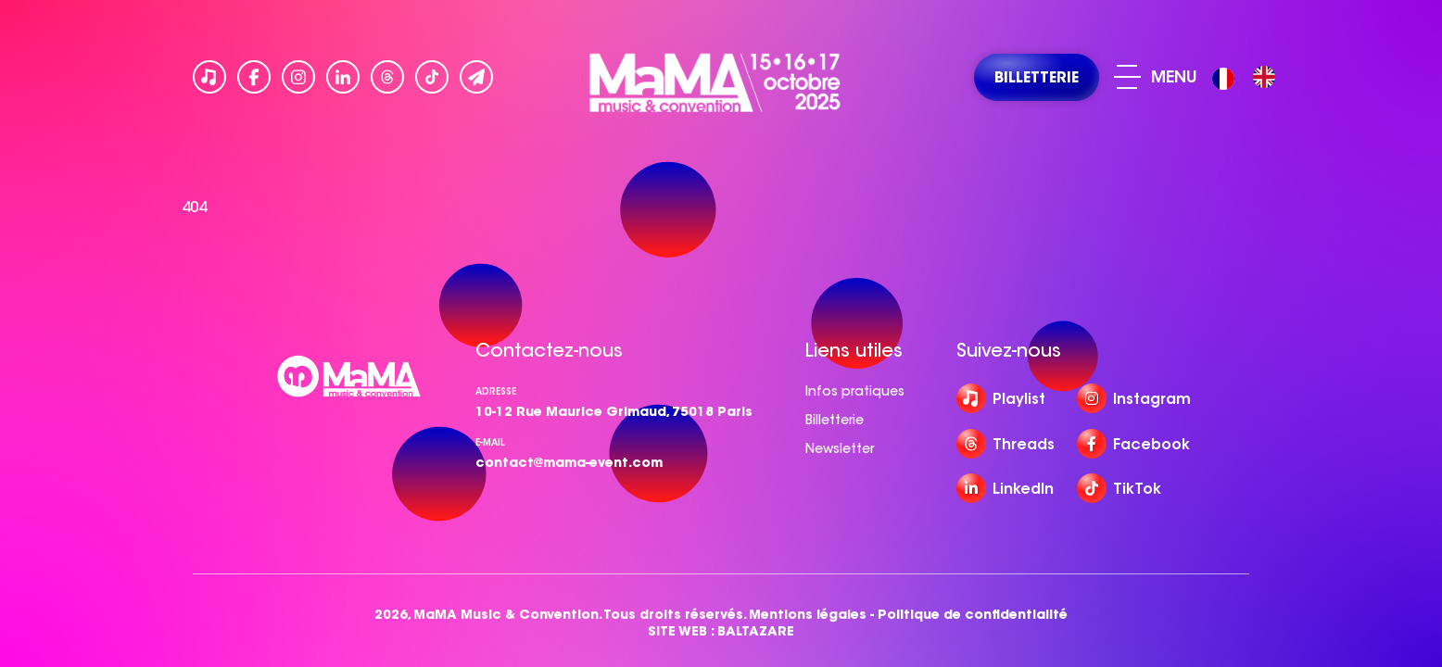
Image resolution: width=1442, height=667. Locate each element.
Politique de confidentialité (973, 615)
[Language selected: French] (1248, 77)
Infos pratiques (854, 391)
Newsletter (839, 448)
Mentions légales (807, 615)
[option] (1264, 77)
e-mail (490, 442)
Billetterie (834, 419)
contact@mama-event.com (569, 462)
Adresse (495, 391)
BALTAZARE (755, 631)
